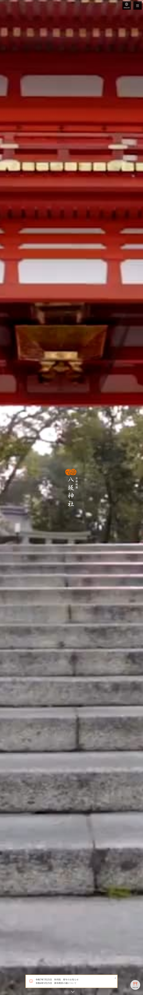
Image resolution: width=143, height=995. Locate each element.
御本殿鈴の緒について (65, 983)
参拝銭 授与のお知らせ (66, 979)
